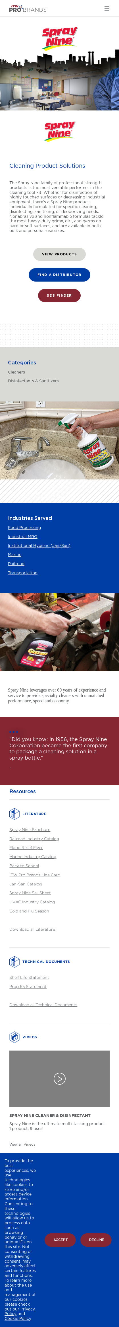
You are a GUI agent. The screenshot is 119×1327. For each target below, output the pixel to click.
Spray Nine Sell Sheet (30, 893)
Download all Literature (32, 929)
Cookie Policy (18, 1319)
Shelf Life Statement (29, 977)
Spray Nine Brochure (29, 829)
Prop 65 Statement (28, 986)
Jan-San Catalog (25, 884)
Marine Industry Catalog (32, 856)
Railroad (16, 564)
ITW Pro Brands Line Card (34, 875)
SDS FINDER (59, 295)
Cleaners (16, 372)
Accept (60, 1240)
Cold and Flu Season (29, 911)
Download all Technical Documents (43, 1004)
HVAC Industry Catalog (32, 902)
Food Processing (24, 528)
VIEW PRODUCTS (59, 254)
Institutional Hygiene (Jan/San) (39, 546)
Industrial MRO (22, 537)
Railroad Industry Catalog (34, 838)
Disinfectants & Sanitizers (33, 381)
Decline (96, 1240)
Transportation (22, 573)
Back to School (24, 866)
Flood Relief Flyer (26, 847)
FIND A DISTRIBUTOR (59, 274)
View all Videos (22, 1144)
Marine (14, 555)
